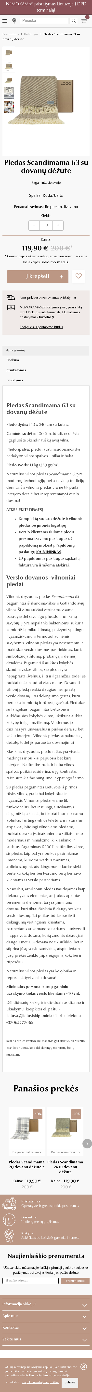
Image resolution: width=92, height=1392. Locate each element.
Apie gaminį (15, 350)
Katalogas (31, 34)
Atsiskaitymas (16, 370)
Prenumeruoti (75, 1280)
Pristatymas (14, 380)
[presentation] (87, 1143)
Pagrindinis (10, 34)
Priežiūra (12, 360)
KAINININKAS (48, 552)
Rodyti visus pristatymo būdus (41, 327)
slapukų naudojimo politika (40, 1382)
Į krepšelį (37, 276)
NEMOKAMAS (19, 4)
